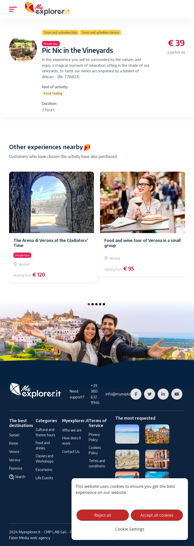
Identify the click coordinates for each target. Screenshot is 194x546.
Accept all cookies (156, 515)
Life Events (44, 478)
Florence (15, 468)
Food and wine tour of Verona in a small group (142, 243)
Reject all (102, 515)
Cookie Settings (129, 529)
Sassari (14, 435)
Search (17, 477)
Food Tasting (53, 93)
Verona (14, 460)
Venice (14, 451)
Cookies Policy (95, 450)
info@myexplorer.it (122, 394)
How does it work (71, 440)
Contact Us (70, 451)
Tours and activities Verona (100, 32)
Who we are (72, 430)
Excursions (44, 469)
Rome (13, 443)
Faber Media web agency (29, 537)
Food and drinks (43, 445)
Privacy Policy (94, 437)
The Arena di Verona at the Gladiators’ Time (50, 243)
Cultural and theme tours (45, 432)
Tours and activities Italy (60, 32)
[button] (89, 304)
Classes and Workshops (44, 458)
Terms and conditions (97, 463)
